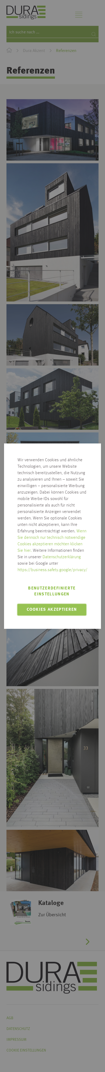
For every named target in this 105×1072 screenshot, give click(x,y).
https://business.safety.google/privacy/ (53, 570)
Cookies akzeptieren (52, 610)
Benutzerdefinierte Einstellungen (51, 591)
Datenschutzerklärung (62, 557)
